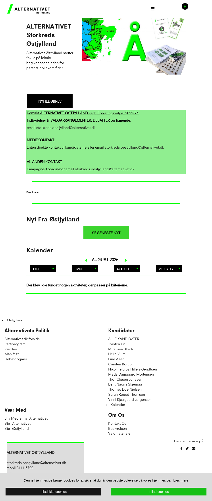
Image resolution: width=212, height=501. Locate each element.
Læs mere (180, 480)
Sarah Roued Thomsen (126, 394)
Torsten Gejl (117, 344)
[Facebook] (181, 448)
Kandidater (121, 330)
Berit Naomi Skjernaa (125, 384)
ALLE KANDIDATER (123, 339)
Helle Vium (116, 354)
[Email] (193, 448)
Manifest (11, 354)
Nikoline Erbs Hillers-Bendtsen (132, 369)
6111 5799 (25, 467)
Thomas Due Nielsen (125, 389)
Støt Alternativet (17, 423)
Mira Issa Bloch (120, 349)
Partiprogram (14, 344)
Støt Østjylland (16, 428)
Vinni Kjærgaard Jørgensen (130, 399)
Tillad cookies (159, 491)
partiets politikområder (44, 68)
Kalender (118, 404)
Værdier (10, 349)
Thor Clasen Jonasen (125, 379)
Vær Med (15, 410)
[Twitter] (187, 448)
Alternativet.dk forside (22, 339)
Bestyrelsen (117, 428)
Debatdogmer (15, 359)
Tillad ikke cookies (53, 491)
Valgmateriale (119, 433)
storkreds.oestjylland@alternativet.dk (66, 127)
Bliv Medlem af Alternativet (26, 418)
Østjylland (15, 320)
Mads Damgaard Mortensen (131, 374)
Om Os (116, 415)
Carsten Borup (120, 364)
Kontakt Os (117, 423)
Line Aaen (116, 359)
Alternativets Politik (26, 330)
